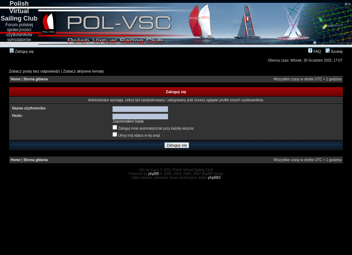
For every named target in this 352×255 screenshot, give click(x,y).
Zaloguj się (22, 51)
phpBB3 (214, 178)
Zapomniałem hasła (128, 121)
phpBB (153, 174)
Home (16, 79)
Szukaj (333, 51)
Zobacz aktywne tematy (83, 71)
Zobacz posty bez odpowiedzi (34, 71)
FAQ (314, 51)
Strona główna (35, 79)
